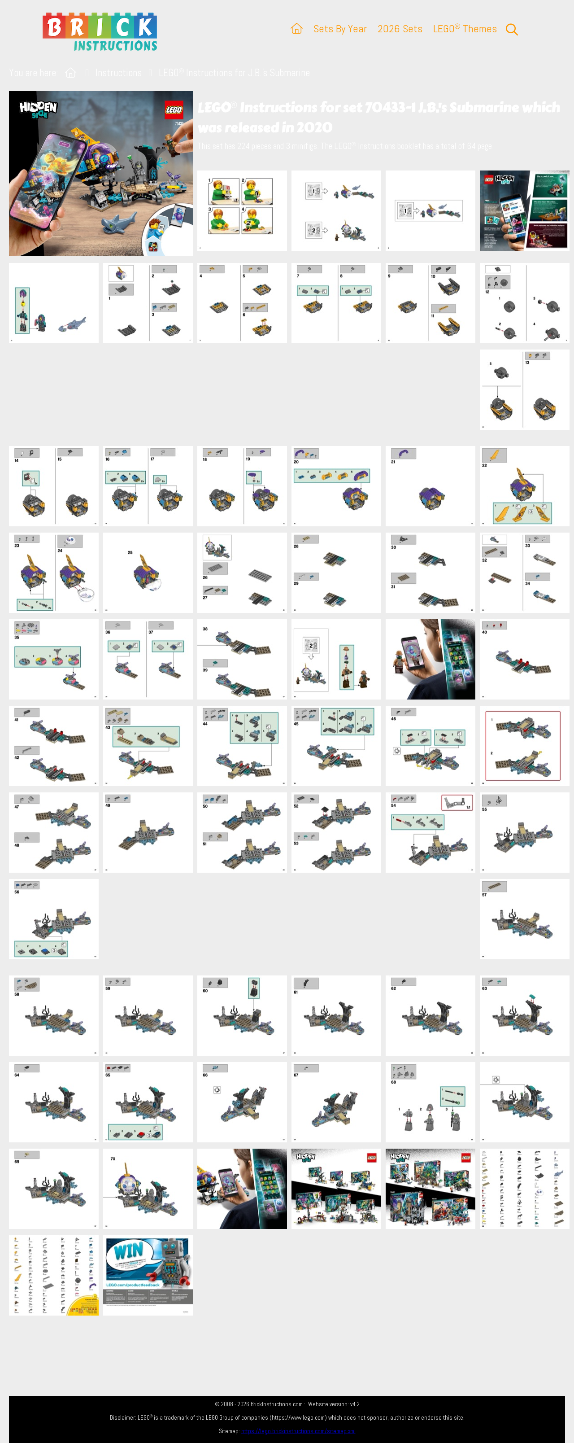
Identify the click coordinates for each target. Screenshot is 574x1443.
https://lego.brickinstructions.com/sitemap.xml (298, 1431)
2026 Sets (400, 28)
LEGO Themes (465, 28)
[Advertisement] (291, 394)
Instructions (119, 72)
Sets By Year (340, 28)
